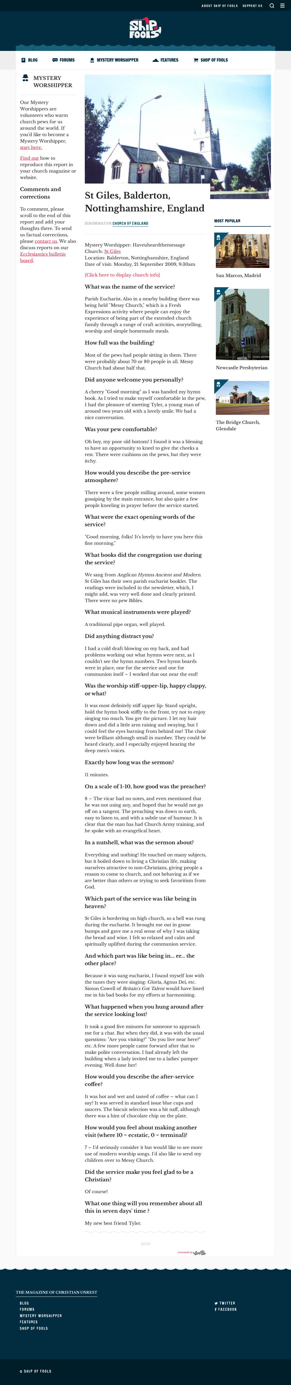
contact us (46, 241)
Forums (67, 60)
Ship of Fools (145, 27)
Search (271, 5)
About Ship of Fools (220, 5)
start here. (31, 147)
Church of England (130, 223)
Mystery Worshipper (117, 60)
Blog (32, 60)
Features (169, 60)
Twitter (225, 1303)
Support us (252, 5)
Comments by (192, 1252)
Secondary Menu (282, 5)
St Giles (112, 251)
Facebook (226, 1309)
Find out (29, 158)
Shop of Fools (214, 60)
